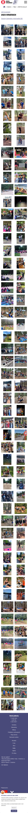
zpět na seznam (5, 12)
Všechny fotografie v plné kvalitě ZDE (12, 18)
